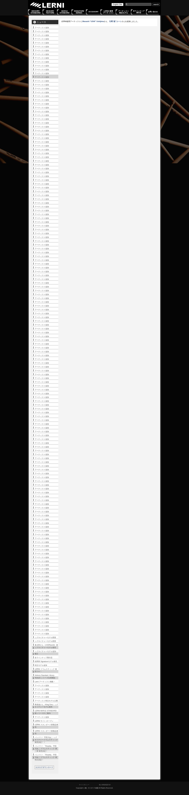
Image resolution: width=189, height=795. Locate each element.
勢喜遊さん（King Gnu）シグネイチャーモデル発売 (46, 706)
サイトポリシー (84, 785)
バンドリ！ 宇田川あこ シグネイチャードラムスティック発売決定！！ (46, 739)
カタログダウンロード (44, 767)
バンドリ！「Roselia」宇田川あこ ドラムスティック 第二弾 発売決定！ (46, 748)
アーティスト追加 (42, 28)
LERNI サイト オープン (44, 721)
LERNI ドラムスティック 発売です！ (46, 670)
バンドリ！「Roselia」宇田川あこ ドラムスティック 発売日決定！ (46, 757)
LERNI (47, 5)
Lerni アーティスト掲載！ (45, 682)
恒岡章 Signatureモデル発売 (46, 661)
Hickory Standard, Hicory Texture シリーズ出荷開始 (45, 676)
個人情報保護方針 (105, 785)
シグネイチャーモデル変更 (45, 637)
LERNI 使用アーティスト (108, 12)
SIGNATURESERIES (79, 12)
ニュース (41, 22)
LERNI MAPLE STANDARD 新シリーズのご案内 (46, 712)
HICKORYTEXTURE (50, 12)
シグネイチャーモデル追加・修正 (46, 652)
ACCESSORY (93, 12)
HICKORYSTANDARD (35, 12)
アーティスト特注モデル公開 (46, 701)
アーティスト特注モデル (123, 12)
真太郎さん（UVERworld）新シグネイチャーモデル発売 (46, 646)
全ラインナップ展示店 (138, 11)
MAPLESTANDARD (64, 12)
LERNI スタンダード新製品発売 (46, 726)
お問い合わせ (153, 12)
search (156, 4)
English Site (117, 4)
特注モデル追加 (41, 665)
